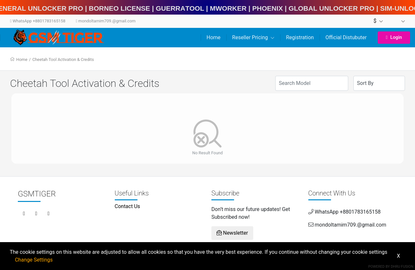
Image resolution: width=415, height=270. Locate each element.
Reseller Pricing (253, 37)
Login (394, 37)
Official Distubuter (346, 37)
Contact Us (127, 206)
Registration (300, 37)
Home (213, 37)
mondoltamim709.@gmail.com (106, 20)
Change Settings (34, 260)
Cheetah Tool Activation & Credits (63, 59)
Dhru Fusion (402, 266)
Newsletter (232, 233)
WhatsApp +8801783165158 (37, 20)
